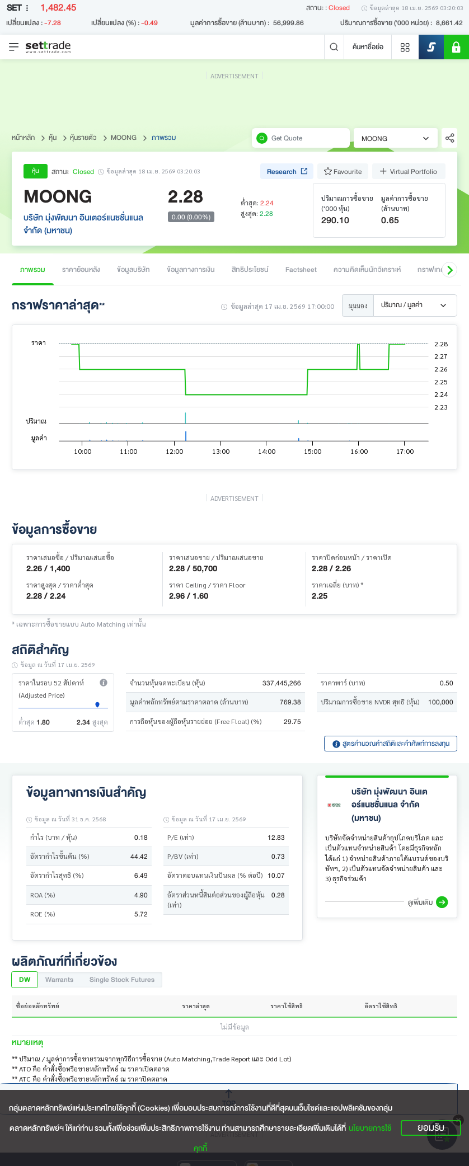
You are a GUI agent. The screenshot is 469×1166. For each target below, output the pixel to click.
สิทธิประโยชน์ (250, 269)
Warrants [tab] (59, 979)
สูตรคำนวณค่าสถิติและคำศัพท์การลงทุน (390, 743)
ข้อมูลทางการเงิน (191, 269)
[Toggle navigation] (14, 47)
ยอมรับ (431, 1128)
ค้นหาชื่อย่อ (368, 47)
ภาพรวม (32, 269)
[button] (449, 270)
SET (19, 8)
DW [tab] (24, 979)
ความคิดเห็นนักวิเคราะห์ (367, 269)
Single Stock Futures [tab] (122, 979)
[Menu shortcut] (405, 47)
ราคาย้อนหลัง (81, 269)
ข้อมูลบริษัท (133, 269)
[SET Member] (456, 47)
